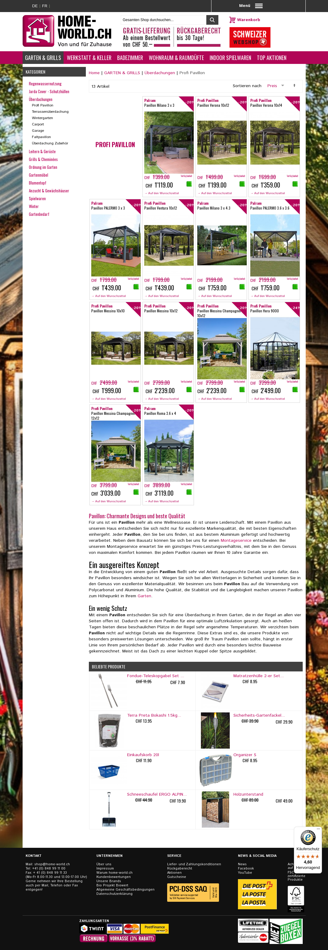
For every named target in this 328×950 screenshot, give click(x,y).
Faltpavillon (41, 137)
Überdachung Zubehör (50, 143)
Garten (144, 596)
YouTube (245, 872)
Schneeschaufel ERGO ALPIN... (157, 794)
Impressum (105, 868)
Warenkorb (248, 20)
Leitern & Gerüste (42, 151)
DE (35, 6)
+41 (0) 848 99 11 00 (48, 868)
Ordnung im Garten (43, 167)
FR (44, 6)
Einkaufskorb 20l (143, 755)
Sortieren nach (247, 86)
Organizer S (244, 755)
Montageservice (236, 541)
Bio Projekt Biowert (112, 885)
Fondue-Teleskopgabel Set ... (155, 676)
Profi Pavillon (42, 105)
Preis (272, 86)
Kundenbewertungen (113, 877)
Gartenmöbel (38, 175)
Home (94, 73)
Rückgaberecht (179, 868)
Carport (38, 124)
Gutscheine (176, 877)
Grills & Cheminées (43, 159)
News (242, 864)
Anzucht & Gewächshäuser (49, 191)
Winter (34, 206)
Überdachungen (160, 73)
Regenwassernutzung (45, 83)
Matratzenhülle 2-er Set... (258, 676)
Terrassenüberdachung (50, 111)
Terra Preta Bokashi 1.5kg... (154, 715)
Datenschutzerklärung (114, 894)
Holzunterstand (248, 794)
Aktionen (174, 872)
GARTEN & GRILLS (122, 73)
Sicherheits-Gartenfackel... (259, 715)
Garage (38, 130)
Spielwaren (37, 198)
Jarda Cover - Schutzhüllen (49, 91)
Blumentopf (37, 183)
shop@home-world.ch (52, 864)
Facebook (246, 868)
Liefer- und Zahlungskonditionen (194, 864)
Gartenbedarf (39, 214)
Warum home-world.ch (114, 872)
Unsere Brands (108, 881)
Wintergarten (42, 118)
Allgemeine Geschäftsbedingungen (125, 889)
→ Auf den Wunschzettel (161, 193)
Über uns (103, 864)
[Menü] (318, 830)
